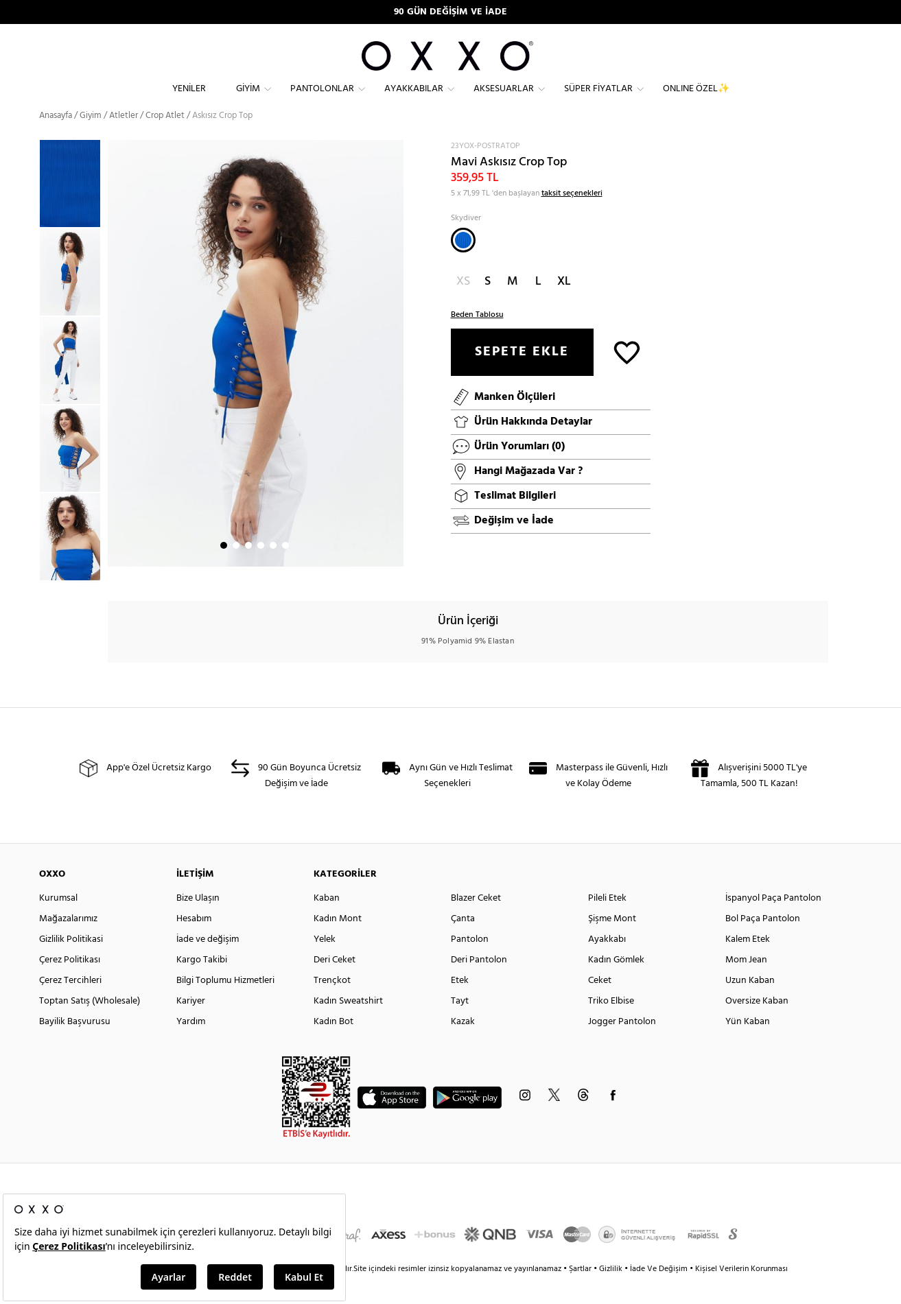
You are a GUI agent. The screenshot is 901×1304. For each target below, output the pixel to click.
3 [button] (248, 570)
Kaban (327, 923)
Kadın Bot (333, 1046)
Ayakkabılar (413, 100)
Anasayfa (55, 140)
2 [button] (236, 570)
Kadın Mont (338, 943)
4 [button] (260, 570)
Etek (460, 1005)
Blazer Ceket (476, 923)
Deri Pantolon (479, 985)
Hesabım (193, 943)
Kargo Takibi (201, 985)
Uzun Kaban (750, 1005)
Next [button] (114, 378)
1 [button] (223, 570)
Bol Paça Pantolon (762, 943)
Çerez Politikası (69, 985)
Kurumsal (58, 923)
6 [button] (285, 570)
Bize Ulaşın (198, 923)
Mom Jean (746, 985)
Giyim (248, 100)
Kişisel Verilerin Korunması (741, 1294)
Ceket (599, 1005)
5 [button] (273, 570)
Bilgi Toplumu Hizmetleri (225, 1005)
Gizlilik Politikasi (71, 964)
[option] (73, 296)
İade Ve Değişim (659, 1294)
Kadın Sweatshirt (348, 1026)
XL (564, 306)
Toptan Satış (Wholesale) (89, 1026)
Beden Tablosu (477, 339)
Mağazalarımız (68, 943)
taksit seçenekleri (571, 218)
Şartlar (581, 1294)
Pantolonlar (322, 100)
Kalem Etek (747, 964)
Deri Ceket (334, 985)
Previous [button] (29, 385)
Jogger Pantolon (622, 1046)
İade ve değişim (207, 964)
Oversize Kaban (756, 1026)
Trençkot (332, 1005)
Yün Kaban (747, 1046)
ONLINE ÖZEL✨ (696, 100)
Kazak (463, 1046)
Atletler (123, 140)
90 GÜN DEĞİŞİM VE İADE (450, 12)
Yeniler (189, 100)
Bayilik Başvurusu (74, 1046)
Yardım (190, 1046)
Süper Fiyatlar (598, 100)
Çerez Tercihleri (70, 1005)
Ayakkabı (607, 964)
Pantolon (470, 964)
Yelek (325, 964)
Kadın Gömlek (616, 985)
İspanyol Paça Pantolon (773, 923)
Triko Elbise (611, 1026)
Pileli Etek (607, 923)
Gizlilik (611, 1294)
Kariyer (190, 1026)
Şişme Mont (612, 943)
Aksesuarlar (503, 100)
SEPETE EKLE (522, 377)
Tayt (460, 1026)
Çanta (463, 943)
